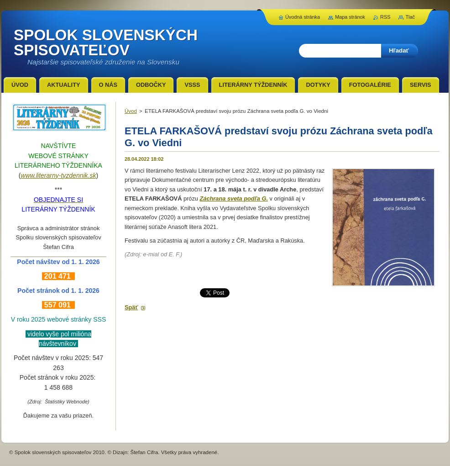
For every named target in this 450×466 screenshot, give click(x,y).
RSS (385, 17)
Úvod (131, 111)
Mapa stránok (350, 17)
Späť (131, 307)
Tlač (410, 17)
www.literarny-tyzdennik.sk (58, 175)
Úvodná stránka (302, 17)
